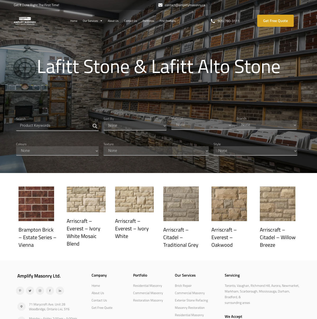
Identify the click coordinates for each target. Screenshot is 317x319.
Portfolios (148, 20)
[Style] (256, 151)
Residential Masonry (147, 285)
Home (73, 20)
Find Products (168, 20)
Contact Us (130, 20)
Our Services (92, 21)
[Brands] (267, 125)
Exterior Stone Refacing (191, 300)
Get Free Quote (102, 307)
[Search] (57, 126)
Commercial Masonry (148, 292)
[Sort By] (135, 126)
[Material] (201, 125)
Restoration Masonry (148, 300)
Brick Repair (183, 285)
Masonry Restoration (190, 307)
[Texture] (156, 151)
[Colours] (57, 151)
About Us (113, 20)
